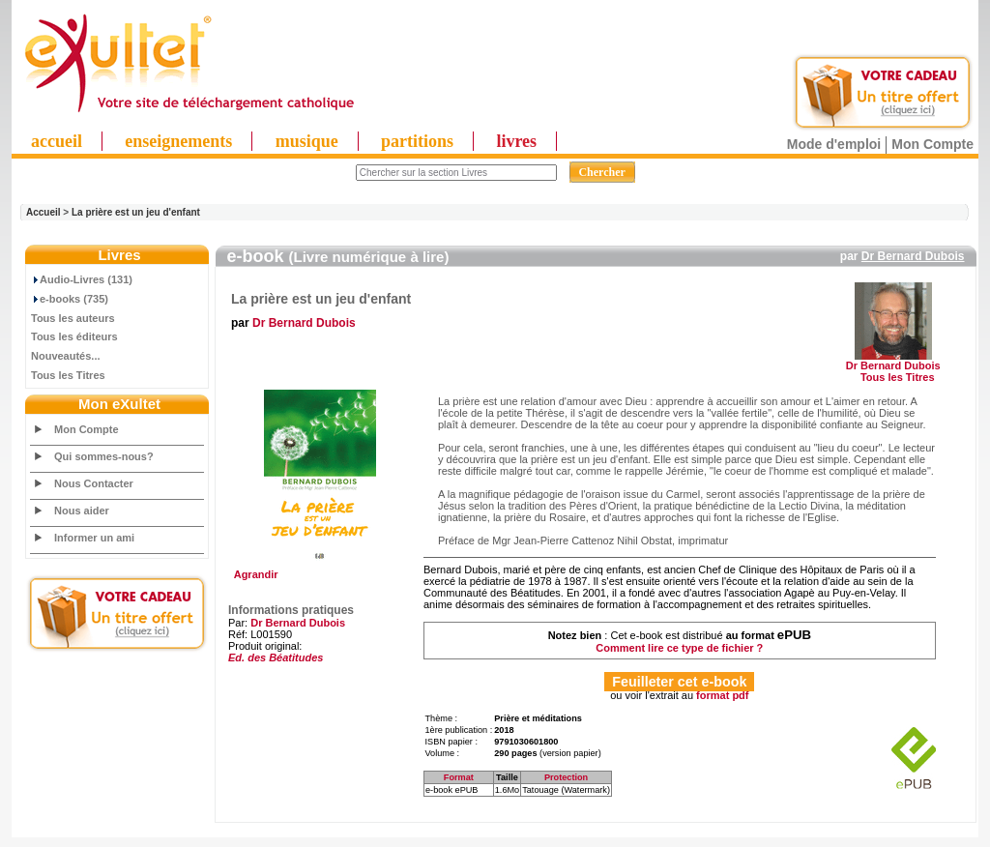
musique (307, 141)
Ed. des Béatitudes (275, 657)
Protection (566, 777)
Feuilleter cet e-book (679, 681)
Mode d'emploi (834, 144)
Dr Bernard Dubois (913, 256)
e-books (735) (69, 299)
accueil (56, 141)
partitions (417, 141)
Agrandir (317, 569)
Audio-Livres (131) (81, 279)
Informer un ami (94, 537)
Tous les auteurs (73, 318)
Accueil (43, 212)
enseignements (178, 141)
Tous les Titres (68, 375)
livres (516, 141)
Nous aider (81, 510)
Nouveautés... (66, 356)
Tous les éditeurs (74, 336)
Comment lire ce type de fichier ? (679, 648)
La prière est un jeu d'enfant (136, 212)
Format (459, 777)
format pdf (722, 695)
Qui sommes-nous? (104, 456)
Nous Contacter (93, 483)
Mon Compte (932, 144)
